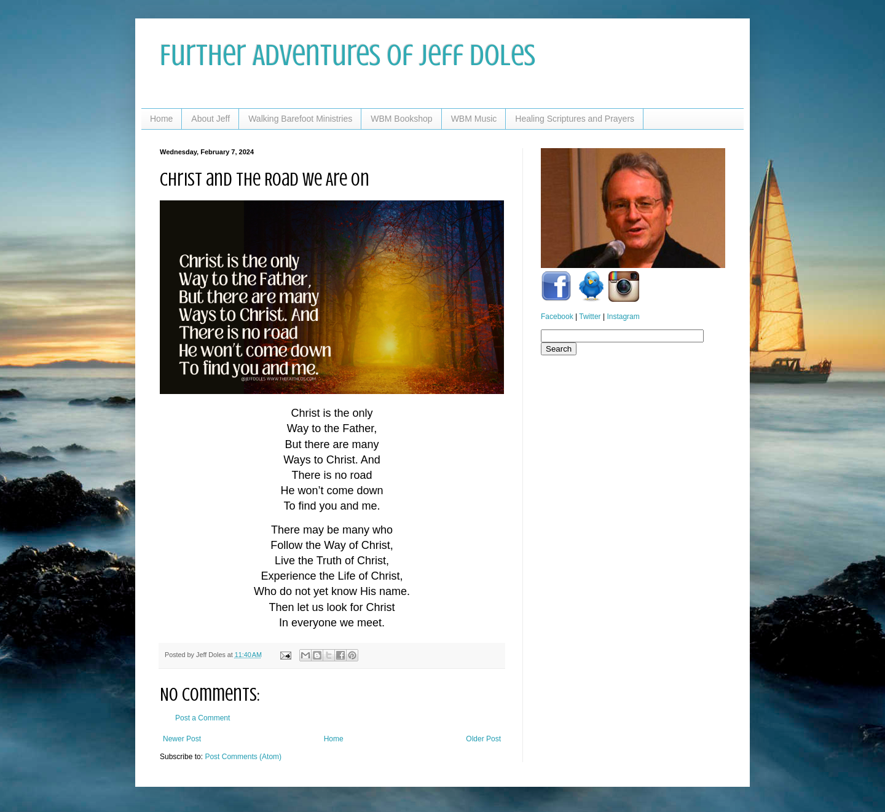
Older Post (483, 739)
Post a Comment (202, 718)
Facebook (557, 316)
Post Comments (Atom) (243, 756)
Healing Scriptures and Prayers (574, 119)
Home (161, 119)
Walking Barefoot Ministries (300, 119)
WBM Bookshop (401, 119)
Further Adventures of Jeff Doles (347, 55)
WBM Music (474, 119)
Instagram (623, 316)
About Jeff (210, 119)
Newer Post (182, 739)
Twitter (589, 316)
